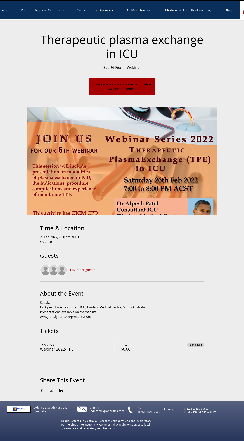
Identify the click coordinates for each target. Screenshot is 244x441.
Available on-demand (122, 89)
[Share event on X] (51, 390)
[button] (42, 10)
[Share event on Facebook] (42, 390)
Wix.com (211, 411)
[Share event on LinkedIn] (61, 390)
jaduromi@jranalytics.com (107, 411)
